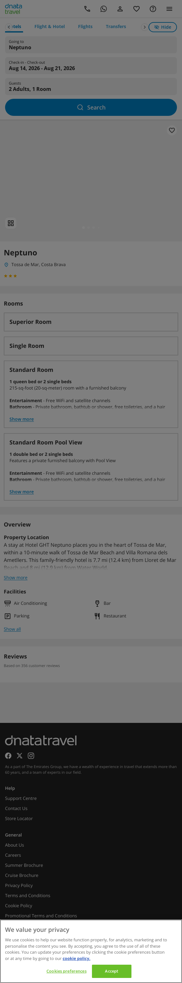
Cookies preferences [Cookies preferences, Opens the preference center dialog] (66, 971)
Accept (111, 971)
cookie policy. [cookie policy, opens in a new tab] (76, 958)
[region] (91, 951)
